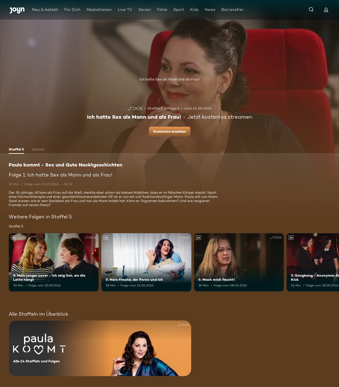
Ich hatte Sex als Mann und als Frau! (169, 79)
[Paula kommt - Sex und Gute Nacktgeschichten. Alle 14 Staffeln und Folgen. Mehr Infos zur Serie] (100, 348)
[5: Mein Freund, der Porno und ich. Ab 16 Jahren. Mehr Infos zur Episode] (146, 262)
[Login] (326, 10)
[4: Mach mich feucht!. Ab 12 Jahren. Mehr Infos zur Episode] (239, 262)
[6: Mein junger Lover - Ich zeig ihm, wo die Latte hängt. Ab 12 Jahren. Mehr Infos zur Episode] (54, 262)
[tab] (16, 150)
